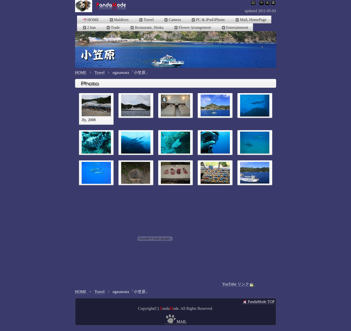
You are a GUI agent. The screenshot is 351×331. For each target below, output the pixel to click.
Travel (146, 20)
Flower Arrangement (192, 27)
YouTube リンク (238, 284)
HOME (90, 20)
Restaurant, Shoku (146, 27)
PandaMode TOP (258, 302)
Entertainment (234, 27)
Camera (172, 20)
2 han (89, 27)
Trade (113, 27)
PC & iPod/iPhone (208, 20)
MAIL (176, 322)
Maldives (119, 20)
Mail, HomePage (250, 20)
